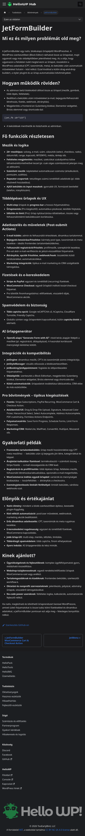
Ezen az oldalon (12, 19)
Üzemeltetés (8, 676)
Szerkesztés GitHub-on (15, 625)
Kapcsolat (8, 783)
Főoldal (7, 775)
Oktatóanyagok (10, 692)
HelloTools (7, 667)
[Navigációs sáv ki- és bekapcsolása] (4, 4)
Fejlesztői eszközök (12, 705)
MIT (21, 829)
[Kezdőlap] (4, 12)
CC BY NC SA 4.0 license (57, 829)
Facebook (7, 754)
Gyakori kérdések (11, 730)
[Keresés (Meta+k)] (80, 4)
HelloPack (7, 662)
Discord (6, 750)
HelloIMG (7, 671)
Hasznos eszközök (11, 696)
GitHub (7, 759)
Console (7, 779)
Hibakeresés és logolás (14, 734)
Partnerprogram (10, 725)
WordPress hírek (12, 788)
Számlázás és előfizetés (14, 721)
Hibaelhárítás (9, 700)
